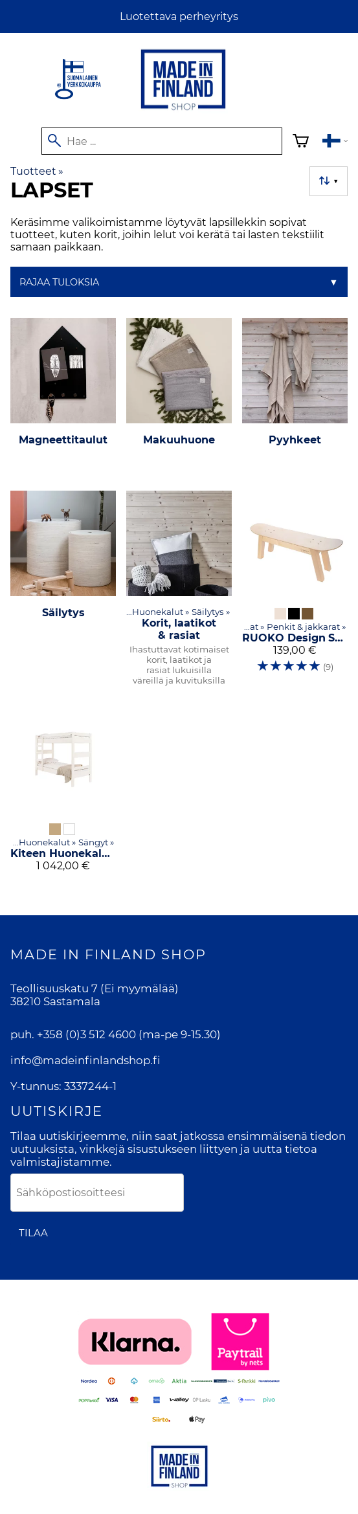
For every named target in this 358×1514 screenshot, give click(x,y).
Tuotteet (36, 171)
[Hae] (161, 141)
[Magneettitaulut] (63, 399)
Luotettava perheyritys (179, 16)
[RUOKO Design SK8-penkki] (295, 593)
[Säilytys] (63, 593)
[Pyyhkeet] (295, 399)
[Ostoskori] (301, 143)
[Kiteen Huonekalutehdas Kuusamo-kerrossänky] (63, 794)
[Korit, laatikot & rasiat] (179, 593)
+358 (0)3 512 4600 (86, 1034)
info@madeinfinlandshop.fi (85, 1060)
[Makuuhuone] (179, 399)
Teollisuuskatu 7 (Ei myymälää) (94, 988)
